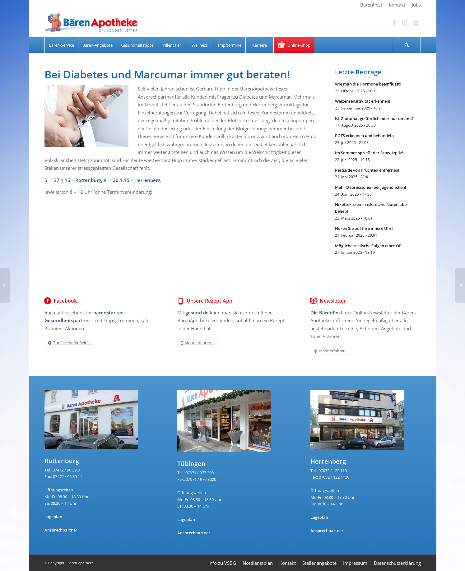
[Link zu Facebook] (394, 23)
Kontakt (287, 563)
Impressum (355, 563)
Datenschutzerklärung (397, 563)
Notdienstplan (258, 563)
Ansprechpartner (60, 530)
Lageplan (53, 516)
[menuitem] (371, 4)
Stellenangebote (319, 563)
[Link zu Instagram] (405, 23)
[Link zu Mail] (416, 23)
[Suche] (407, 45)
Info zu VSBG (222, 563)
